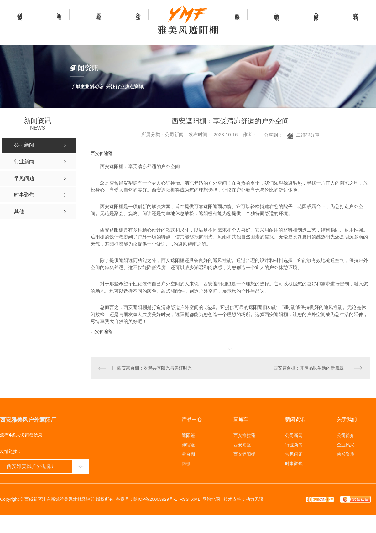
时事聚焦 (294, 463)
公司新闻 (294, 435)
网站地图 (211, 498)
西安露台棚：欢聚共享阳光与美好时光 (154, 367)
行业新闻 (294, 444)
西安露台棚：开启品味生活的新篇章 (309, 367)
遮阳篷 (188, 435)
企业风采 (345, 444)
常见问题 (294, 453)
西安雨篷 (242, 444)
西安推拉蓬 (244, 435)
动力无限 (254, 498)
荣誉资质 (345, 453)
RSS (184, 498)
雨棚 (186, 463)
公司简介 (345, 435)
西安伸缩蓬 (101, 153)
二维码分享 (308, 135)
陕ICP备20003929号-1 (155, 498)
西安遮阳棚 (244, 453)
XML (195, 498)
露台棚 (188, 453)
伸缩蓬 (188, 444)
